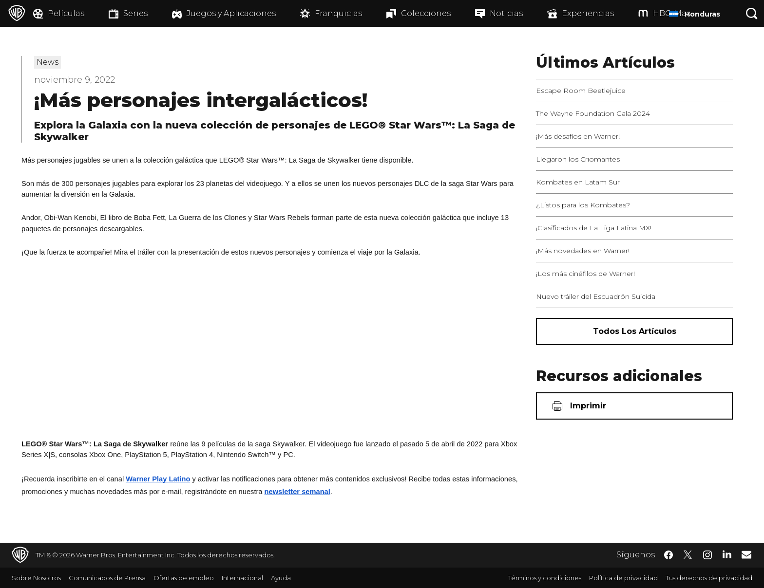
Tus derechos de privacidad (709, 578)
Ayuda (281, 578)
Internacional (242, 578)
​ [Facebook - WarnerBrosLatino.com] (668, 555)
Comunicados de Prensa (107, 578)
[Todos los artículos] (634, 331)
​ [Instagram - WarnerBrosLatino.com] (707, 555)
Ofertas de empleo (183, 578)
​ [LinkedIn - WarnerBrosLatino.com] (727, 554)
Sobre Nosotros (36, 578)
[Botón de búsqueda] (752, 13)
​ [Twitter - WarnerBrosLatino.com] (688, 555)
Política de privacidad (623, 578)
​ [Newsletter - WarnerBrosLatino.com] (746, 554)
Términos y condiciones (544, 578)
